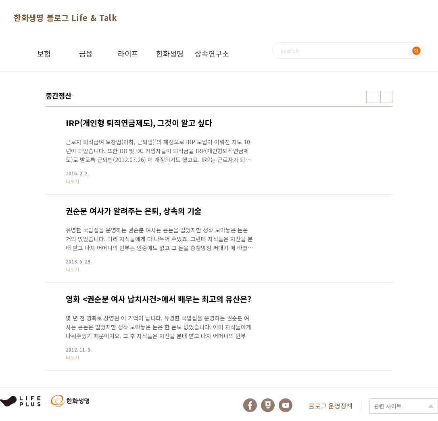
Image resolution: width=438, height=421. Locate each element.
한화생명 (170, 53)
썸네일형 (372, 97)
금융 (86, 53)
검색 (416, 50)
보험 (44, 53)
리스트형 (386, 97)
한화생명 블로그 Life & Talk (65, 17)
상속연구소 (212, 53)
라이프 (128, 53)
